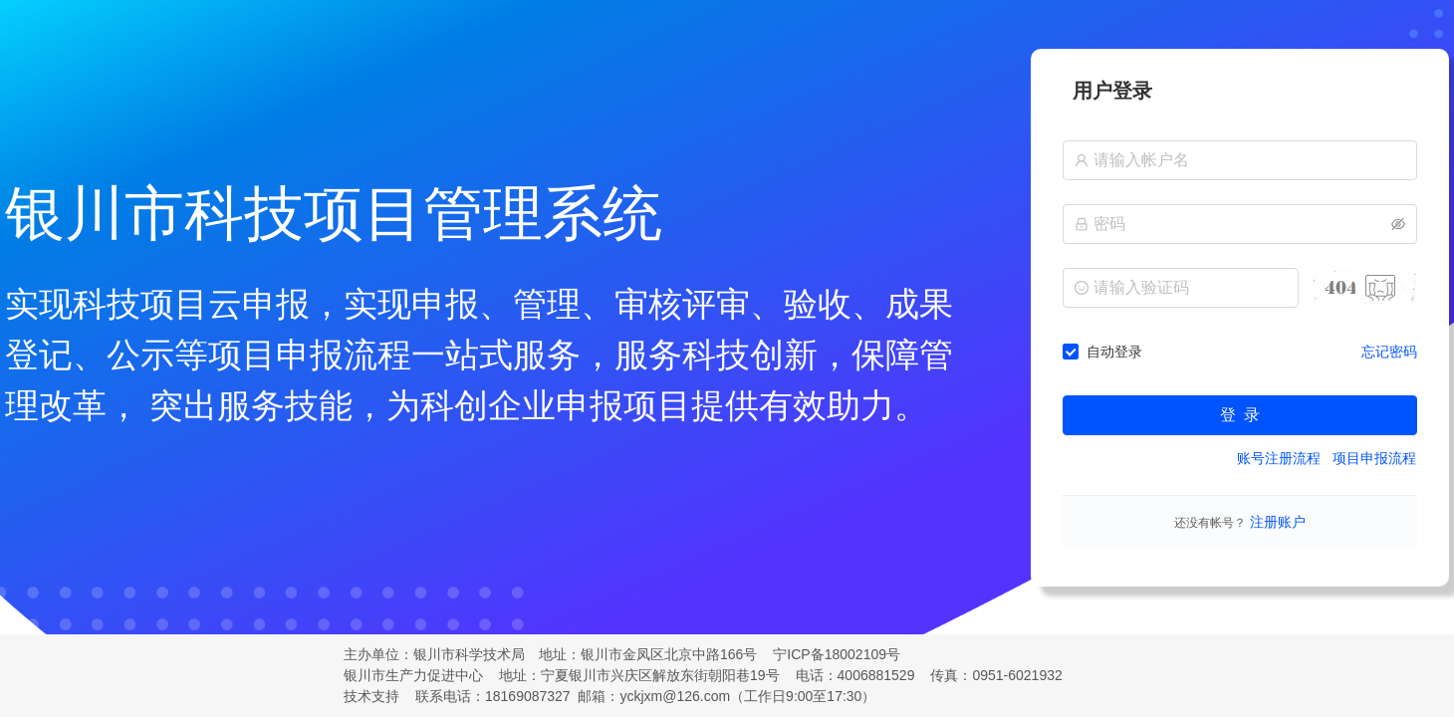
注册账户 (1276, 522)
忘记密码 (1389, 351)
